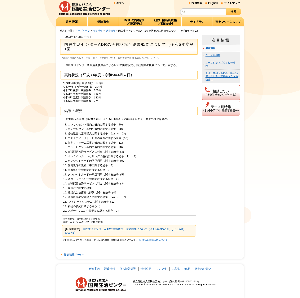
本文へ (120, 3)
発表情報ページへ (74, 254)
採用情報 (197, 3)
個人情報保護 (128, 268)
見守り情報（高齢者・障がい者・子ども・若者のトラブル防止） (221, 76)
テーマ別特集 (212, 55)
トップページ (82, 30)
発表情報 (111, 30)
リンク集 (161, 268)
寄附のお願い (203, 268)
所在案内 (94, 268)
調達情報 (109, 268)
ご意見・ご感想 (181, 268)
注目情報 (98, 30)
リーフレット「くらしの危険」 (220, 64)
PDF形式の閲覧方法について (153, 240)
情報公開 (146, 268)
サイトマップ (232, 3)
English (213, 3)
